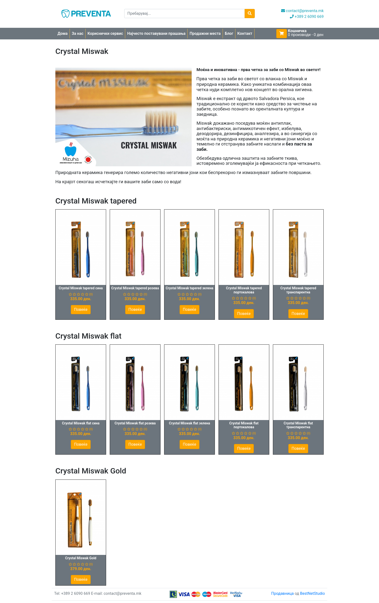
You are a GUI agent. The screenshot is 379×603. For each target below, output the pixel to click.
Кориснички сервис (105, 33)
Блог (229, 33)
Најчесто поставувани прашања (156, 33)
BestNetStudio (312, 593)
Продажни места (205, 33)
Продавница (282, 593)
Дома (63, 33)
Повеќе (80, 309)
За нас (77, 33)
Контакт (244, 33)
